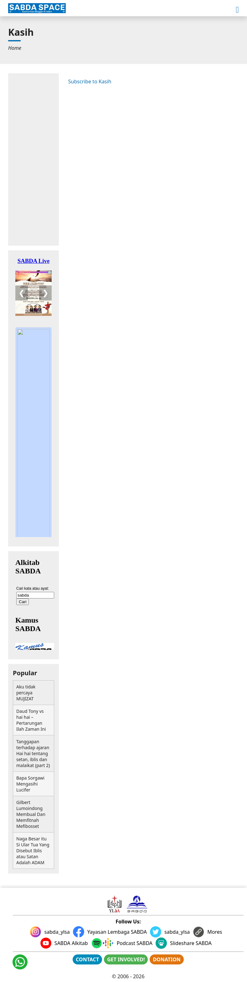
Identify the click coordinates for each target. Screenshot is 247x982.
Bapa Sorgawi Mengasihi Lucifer (30, 784)
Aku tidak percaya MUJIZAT (25, 693)
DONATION (166, 959)
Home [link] (14, 47)
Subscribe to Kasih (89, 81)
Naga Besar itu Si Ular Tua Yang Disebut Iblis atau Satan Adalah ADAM (32, 850)
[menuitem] (14, 47)
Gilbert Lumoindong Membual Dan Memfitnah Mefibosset (30, 814)
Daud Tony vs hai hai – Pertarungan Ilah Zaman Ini (31, 720)
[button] (237, 10)
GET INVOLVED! (126, 959)
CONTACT (87, 959)
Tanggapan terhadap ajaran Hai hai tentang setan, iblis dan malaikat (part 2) (33, 753)
